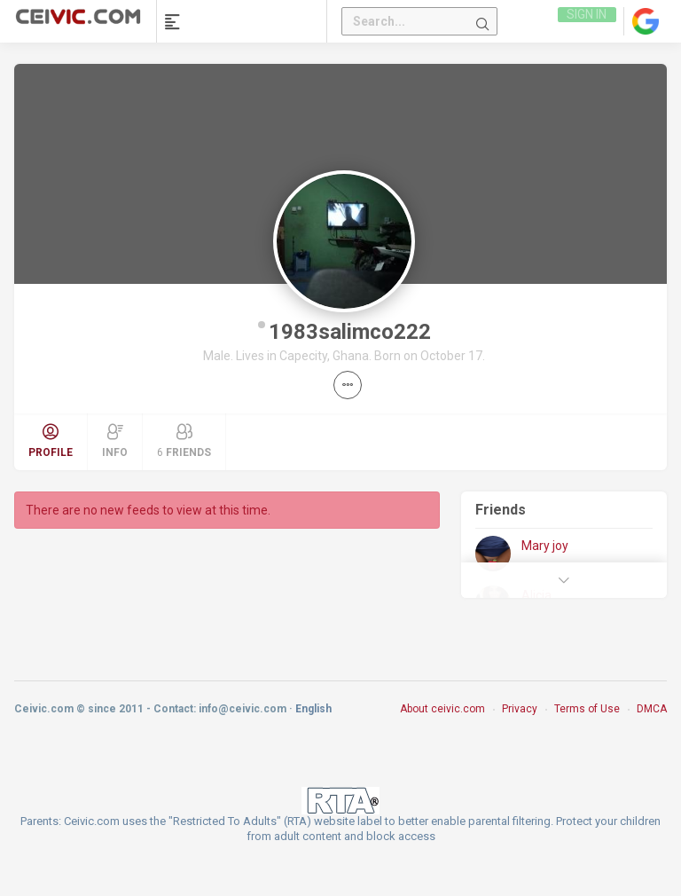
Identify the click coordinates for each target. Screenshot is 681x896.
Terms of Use (587, 709)
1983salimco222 (350, 331)
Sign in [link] (586, 21)
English (313, 709)
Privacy (519, 709)
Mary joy (544, 545)
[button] (347, 385)
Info (115, 441)
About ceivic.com (442, 709)
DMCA (652, 709)
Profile (50, 441)
